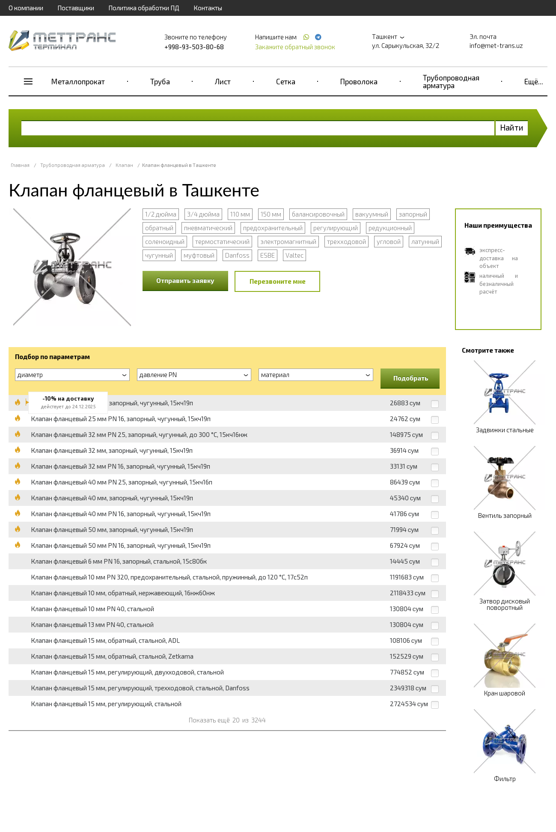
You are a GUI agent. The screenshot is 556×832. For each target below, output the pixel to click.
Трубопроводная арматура (451, 81)
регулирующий (335, 228)
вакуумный (371, 214)
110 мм (240, 214)
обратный (159, 228)
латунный (425, 241)
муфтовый (199, 255)
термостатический (222, 241)
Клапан (124, 165)
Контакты (207, 8)
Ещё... (533, 81)
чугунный (159, 255)
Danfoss (237, 255)
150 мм (271, 214)
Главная (20, 165)
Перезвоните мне (278, 281)
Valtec (294, 255)
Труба (160, 81)
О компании (26, 8)
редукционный (390, 228)
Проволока (359, 81)
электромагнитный (288, 241)
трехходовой (346, 241)
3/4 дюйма (203, 214)
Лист (223, 81)
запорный (413, 214)
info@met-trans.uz (496, 45)
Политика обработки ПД (143, 8)
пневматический (208, 228)
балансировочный (318, 214)
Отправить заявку (185, 280)
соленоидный (164, 241)
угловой (389, 241)
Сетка (285, 81)
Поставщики (75, 8)
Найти (511, 127)
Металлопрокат (78, 81)
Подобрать (410, 378)
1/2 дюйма (160, 214)
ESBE (267, 255)
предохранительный (273, 228)
